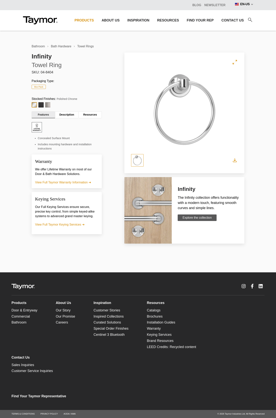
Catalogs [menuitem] (153, 310)
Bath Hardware (61, 46)
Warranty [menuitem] (154, 328)
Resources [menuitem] (155, 303)
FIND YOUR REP (200, 20)
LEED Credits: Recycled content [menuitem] (171, 347)
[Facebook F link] (252, 286)
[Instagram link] (243, 286)
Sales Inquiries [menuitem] (23, 365)
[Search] (250, 20)
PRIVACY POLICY (49, 414)
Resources (90, 114)
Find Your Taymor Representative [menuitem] (39, 396)
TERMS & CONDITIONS (23, 414)
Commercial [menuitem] (21, 316)
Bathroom (38, 46)
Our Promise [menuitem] (65, 316)
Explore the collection (197, 217)
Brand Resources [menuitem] (160, 341)
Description (66, 114)
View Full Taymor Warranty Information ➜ (63, 182)
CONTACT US (232, 20)
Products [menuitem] (19, 303)
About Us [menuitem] (63, 303)
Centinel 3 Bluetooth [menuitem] (109, 335)
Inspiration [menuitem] (102, 303)
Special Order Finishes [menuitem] (111, 328)
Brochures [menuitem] (155, 316)
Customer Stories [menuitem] (107, 310)
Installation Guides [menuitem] (161, 322)
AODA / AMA (70, 414)
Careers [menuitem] (62, 322)
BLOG (196, 5)
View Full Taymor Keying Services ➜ (60, 224)
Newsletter (214, 5)
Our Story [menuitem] (63, 310)
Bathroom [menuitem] (19, 322)
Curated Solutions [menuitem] (107, 322)
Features (43, 114)
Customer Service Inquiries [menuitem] (32, 371)
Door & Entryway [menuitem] (24, 310)
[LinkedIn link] (260, 286)
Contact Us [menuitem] (21, 357)
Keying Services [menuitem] (159, 335)
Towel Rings (85, 46)
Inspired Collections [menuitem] (109, 316)
